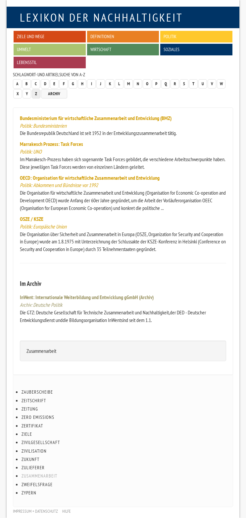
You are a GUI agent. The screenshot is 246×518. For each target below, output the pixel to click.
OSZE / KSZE (31, 219)
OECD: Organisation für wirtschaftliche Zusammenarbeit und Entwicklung (90, 177)
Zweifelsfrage (37, 484)
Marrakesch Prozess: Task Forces (51, 144)
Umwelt (24, 49)
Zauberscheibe (37, 392)
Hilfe (66, 511)
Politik (170, 36)
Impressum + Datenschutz (35, 511)
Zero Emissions (38, 417)
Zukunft (30, 459)
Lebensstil (27, 62)
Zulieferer (33, 468)
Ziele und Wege (30, 36)
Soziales (171, 49)
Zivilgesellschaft (41, 442)
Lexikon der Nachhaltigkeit (101, 17)
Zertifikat (32, 426)
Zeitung (30, 409)
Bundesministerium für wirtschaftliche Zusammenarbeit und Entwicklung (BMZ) (96, 118)
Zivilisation (34, 451)
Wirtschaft (100, 49)
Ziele (27, 434)
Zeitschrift (34, 401)
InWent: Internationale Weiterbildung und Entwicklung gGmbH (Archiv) (87, 297)
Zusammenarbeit (39, 476)
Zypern (29, 493)
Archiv (54, 94)
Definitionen (102, 36)
